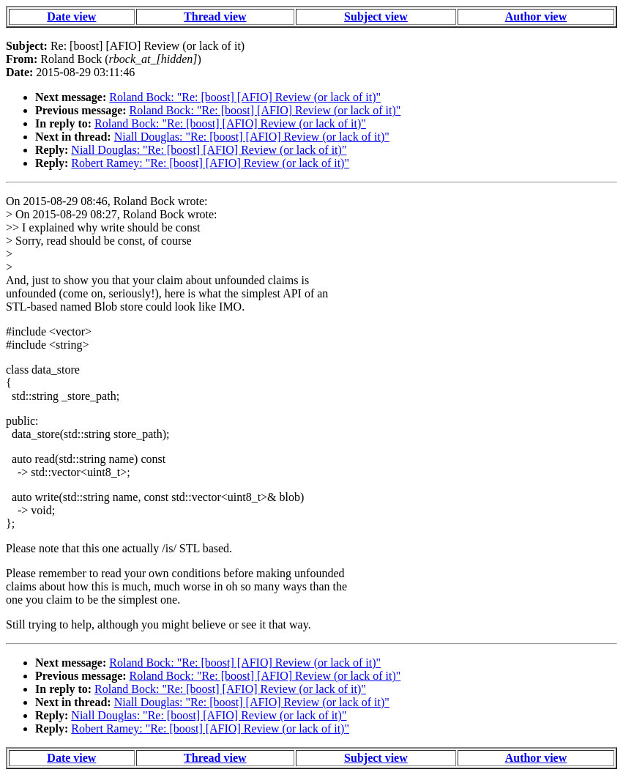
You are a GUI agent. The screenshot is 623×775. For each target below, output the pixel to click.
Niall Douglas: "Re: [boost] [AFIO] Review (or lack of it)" (251, 136)
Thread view (215, 16)
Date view (71, 16)
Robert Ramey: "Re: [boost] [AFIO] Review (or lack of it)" (210, 163)
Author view (536, 16)
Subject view (376, 16)
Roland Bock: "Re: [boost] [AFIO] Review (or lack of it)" (245, 97)
